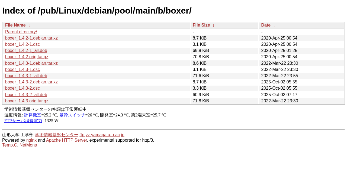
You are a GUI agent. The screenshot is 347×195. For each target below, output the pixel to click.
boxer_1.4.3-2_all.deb (26, 94)
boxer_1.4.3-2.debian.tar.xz (31, 82)
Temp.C (9, 145)
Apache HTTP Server (66, 140)
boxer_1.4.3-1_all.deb (26, 75)
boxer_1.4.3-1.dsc (22, 69)
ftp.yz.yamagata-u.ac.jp (101, 134)
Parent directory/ (21, 32)
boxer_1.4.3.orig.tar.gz (26, 101)
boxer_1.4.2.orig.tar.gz (26, 56)
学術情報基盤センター (56, 134)
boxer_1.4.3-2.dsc (22, 88)
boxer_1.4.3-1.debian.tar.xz (31, 63)
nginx (31, 140)
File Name (15, 25)
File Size (201, 25)
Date (266, 25)
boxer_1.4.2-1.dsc (22, 44)
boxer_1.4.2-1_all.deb (26, 50)
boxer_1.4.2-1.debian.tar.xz (31, 38)
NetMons (28, 145)
